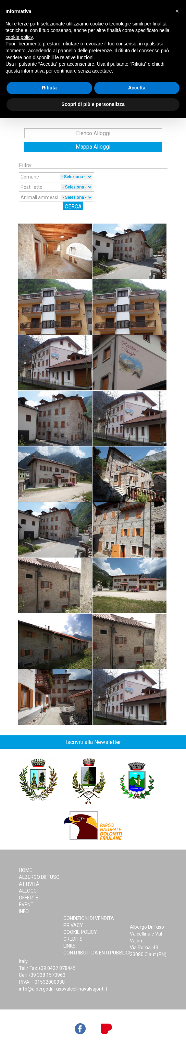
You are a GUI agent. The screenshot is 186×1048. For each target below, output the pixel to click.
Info (24, 911)
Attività (29, 884)
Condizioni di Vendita (88, 918)
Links (69, 946)
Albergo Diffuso (39, 877)
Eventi (27, 904)
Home (25, 870)
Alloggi (28, 891)
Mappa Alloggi (93, 146)
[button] (177, 11)
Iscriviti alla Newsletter (93, 742)
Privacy (73, 925)
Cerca (73, 206)
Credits (73, 939)
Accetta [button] (137, 87)
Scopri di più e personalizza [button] (92, 104)
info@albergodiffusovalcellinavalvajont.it (63, 989)
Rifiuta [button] (49, 87)
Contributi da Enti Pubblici (96, 952)
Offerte (28, 897)
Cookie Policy (80, 932)
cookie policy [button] (19, 37)
